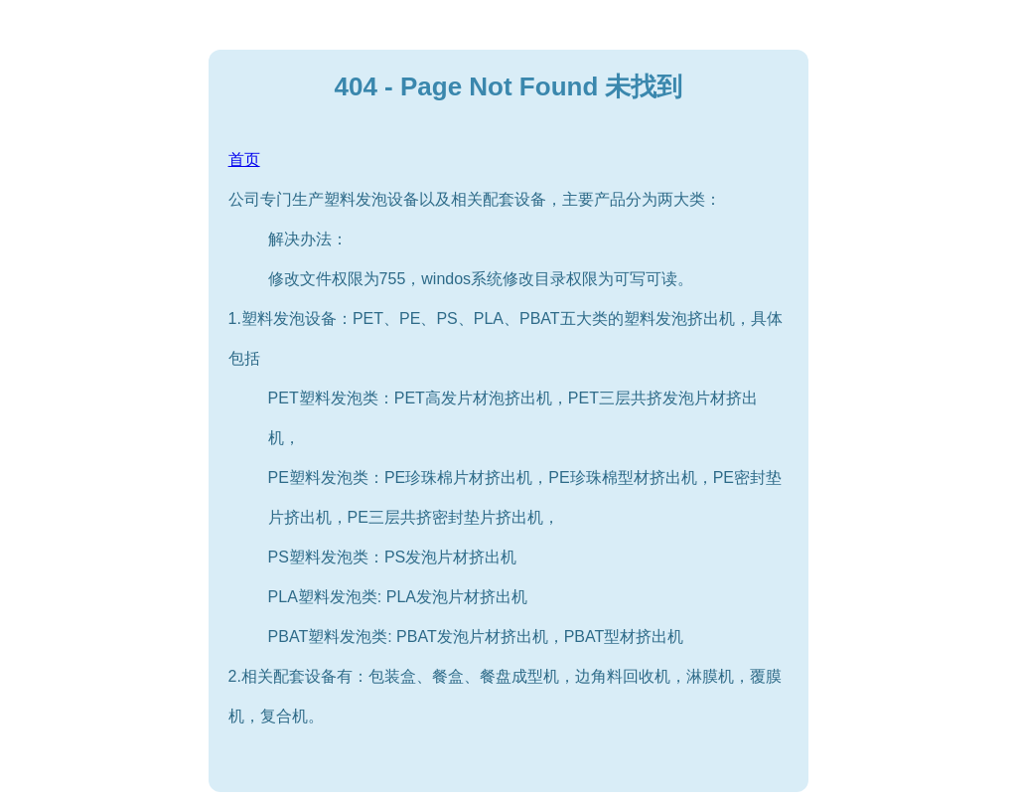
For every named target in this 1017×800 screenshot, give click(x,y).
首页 (244, 159)
